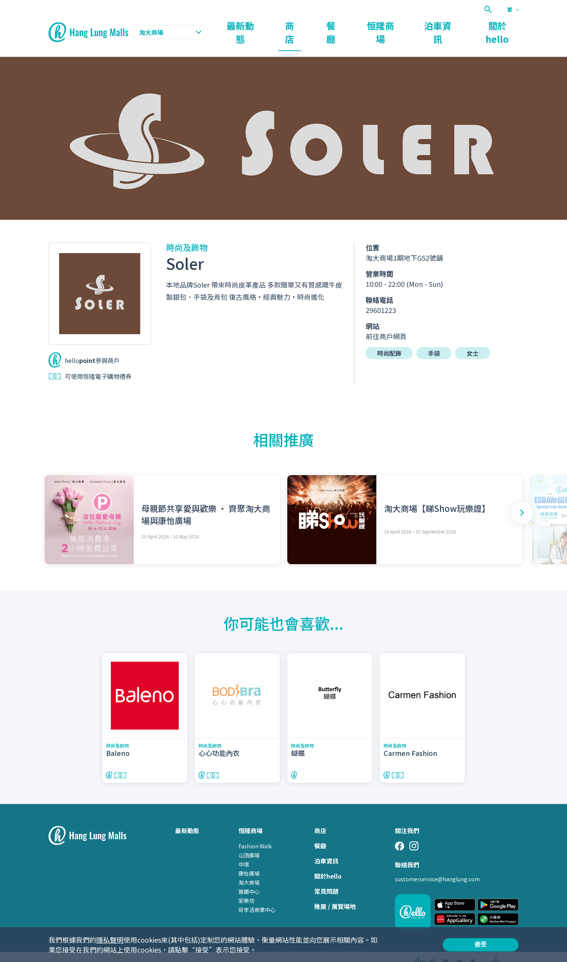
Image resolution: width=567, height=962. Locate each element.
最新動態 (311, 25)
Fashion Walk (255, 831)
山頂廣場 (249, 840)
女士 (473, 338)
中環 (243, 849)
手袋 (434, 338)
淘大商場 (249, 867)
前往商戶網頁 (386, 321)
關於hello (504, 25)
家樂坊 (246, 886)
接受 (481, 944)
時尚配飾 (389, 338)
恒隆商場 (417, 25)
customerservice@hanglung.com (437, 864)
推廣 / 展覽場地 (335, 891)
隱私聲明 (110, 940)
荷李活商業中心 (257, 895)
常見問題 (326, 876)
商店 (349, 25)
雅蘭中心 (249, 877)
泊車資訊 (460, 25)
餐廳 (380, 25)
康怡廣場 (249, 858)
